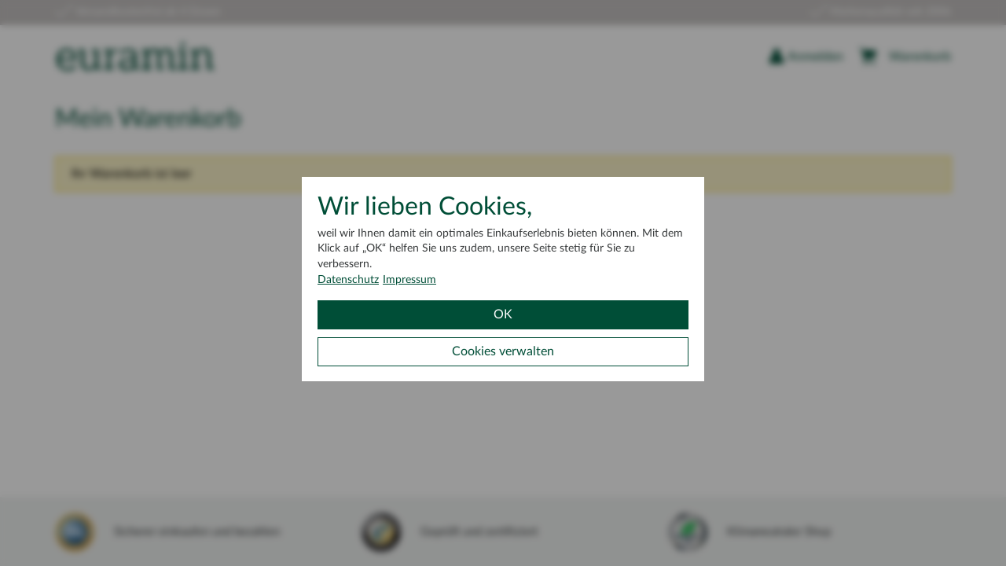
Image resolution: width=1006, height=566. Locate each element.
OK (503, 314)
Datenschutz (348, 279)
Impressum (409, 279)
